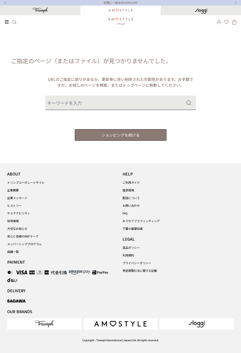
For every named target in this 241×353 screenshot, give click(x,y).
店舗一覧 (13, 252)
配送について (131, 198)
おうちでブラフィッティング (141, 221)
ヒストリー (14, 205)
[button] (219, 21)
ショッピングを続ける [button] (120, 135)
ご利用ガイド (131, 182)
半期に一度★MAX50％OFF (120, 2)
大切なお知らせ (17, 228)
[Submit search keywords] (189, 103)
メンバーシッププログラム (24, 244)
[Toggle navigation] (7, 22)
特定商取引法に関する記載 (140, 270)
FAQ (125, 213)
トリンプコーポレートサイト (26, 182)
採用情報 (13, 221)
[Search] (14, 21)
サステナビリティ (18, 213)
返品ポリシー (131, 247)
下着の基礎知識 (133, 228)
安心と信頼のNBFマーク (22, 236)
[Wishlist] (226, 21)
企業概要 (13, 190)
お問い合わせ (131, 205)
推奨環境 (128, 190)
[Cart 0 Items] (234, 21)
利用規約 (128, 255)
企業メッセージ (17, 198)
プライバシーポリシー (137, 263)
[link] (44, 324)
